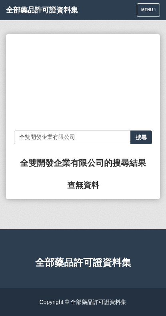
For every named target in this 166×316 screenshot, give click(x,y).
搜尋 (141, 137)
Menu (150, 12)
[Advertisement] (83, 82)
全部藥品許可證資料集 (42, 10)
